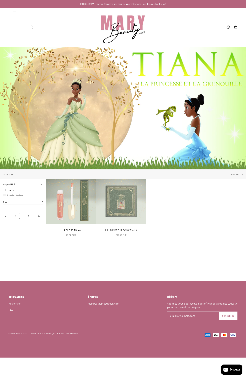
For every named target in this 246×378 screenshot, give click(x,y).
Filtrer (8, 174)
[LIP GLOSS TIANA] (71, 201)
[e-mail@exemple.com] (193, 316)
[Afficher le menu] (10, 27)
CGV (11, 310)
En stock (10, 190)
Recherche (14, 303)
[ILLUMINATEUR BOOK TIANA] (121, 201)
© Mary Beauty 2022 (18, 333)
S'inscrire (228, 316)
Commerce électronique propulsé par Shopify (54, 333)
